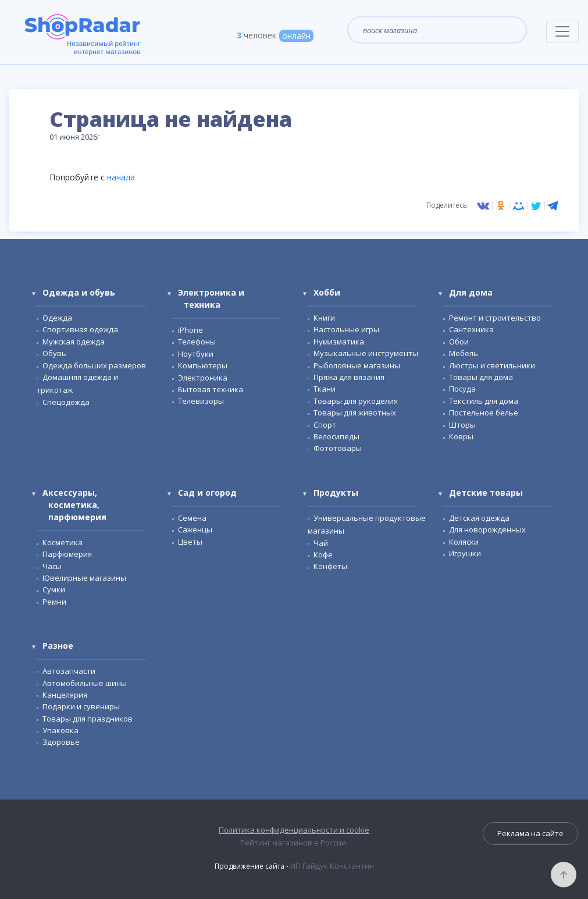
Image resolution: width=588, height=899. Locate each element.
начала (121, 177)
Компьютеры (202, 365)
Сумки (53, 589)
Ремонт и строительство (495, 317)
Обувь (54, 353)
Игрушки (465, 553)
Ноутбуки (195, 354)
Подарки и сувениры (81, 706)
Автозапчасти (68, 671)
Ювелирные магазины (84, 578)
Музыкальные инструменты (365, 353)
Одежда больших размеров (94, 365)
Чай (320, 543)
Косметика (62, 542)
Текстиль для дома (483, 401)
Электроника (202, 377)
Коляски (464, 541)
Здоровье (61, 742)
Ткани (324, 388)
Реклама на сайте (530, 833)
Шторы (462, 425)
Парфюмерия (67, 554)
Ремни (54, 601)
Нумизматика (338, 341)
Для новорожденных (487, 529)
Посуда (462, 388)
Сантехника (471, 329)
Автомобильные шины (84, 683)
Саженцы (195, 529)
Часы (52, 566)
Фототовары (337, 448)
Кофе (323, 554)
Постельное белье (483, 412)
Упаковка (60, 730)
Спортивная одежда (80, 329)
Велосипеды (336, 436)
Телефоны (197, 341)
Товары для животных (354, 412)
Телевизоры (201, 401)
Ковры (461, 436)
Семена (192, 518)
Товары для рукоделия (355, 401)
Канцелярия (64, 695)
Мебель (463, 353)
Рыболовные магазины (356, 365)
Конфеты (330, 566)
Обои (459, 341)
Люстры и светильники (492, 365)
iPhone (190, 330)
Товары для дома (481, 377)
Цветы (190, 541)
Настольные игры (346, 329)
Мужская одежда (73, 341)
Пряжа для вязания (348, 377)
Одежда (57, 317)
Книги (324, 317)
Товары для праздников (87, 718)
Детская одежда (479, 518)
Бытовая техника (210, 389)
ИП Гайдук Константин (332, 866)
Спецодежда (66, 402)
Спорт (324, 425)
